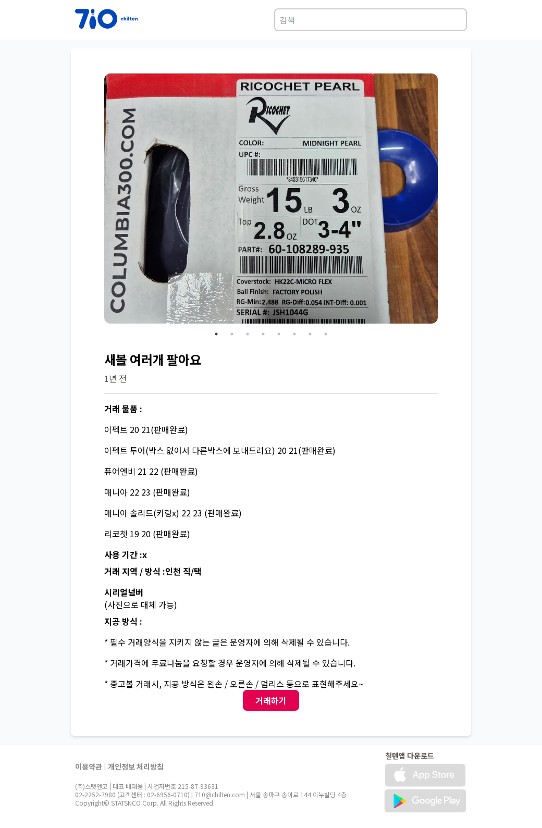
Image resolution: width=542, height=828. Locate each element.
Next (445, 200)
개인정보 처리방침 (136, 766)
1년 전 (115, 378)
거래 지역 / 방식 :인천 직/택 (153, 571)
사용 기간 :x (125, 554)
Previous (96, 200)
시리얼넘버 (123, 592)
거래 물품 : (123, 408)
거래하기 (271, 700)
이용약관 (88, 766)
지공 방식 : (123, 621)
